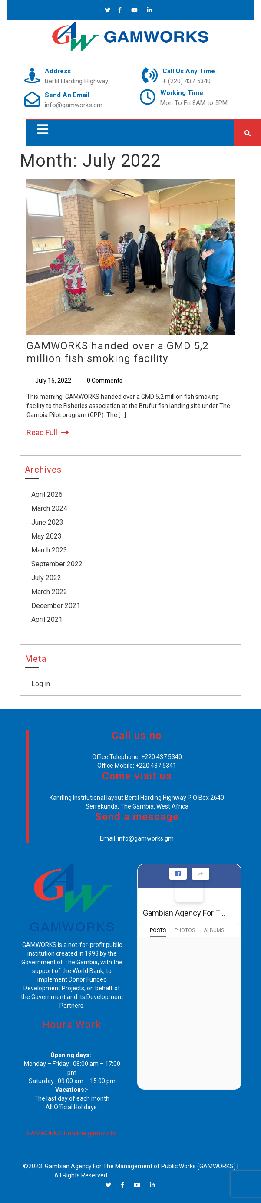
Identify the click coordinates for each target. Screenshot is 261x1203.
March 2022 (49, 592)
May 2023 (46, 536)
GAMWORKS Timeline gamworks (72, 1133)
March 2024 (49, 508)
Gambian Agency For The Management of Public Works (186, 912)
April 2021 (47, 619)
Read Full (47, 432)
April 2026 (47, 494)
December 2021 (55, 606)
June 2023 (47, 522)
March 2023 (49, 550)
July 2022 (46, 578)
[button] (40, 129)
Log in (40, 684)
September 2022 (57, 564)
